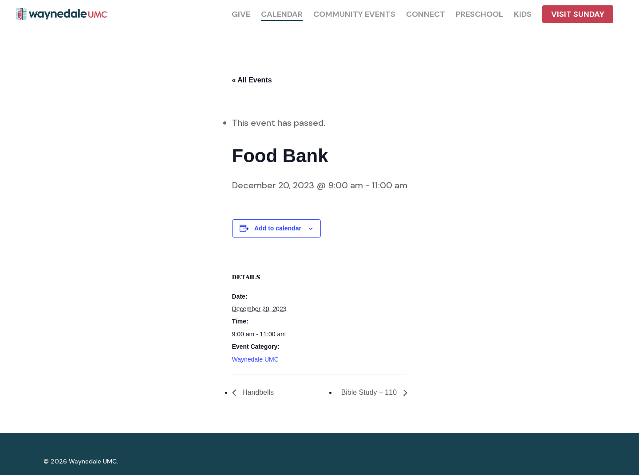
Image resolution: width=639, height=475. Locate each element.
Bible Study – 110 (370, 392)
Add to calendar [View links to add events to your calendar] (277, 228)
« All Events (252, 80)
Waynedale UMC (255, 359)
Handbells (257, 392)
